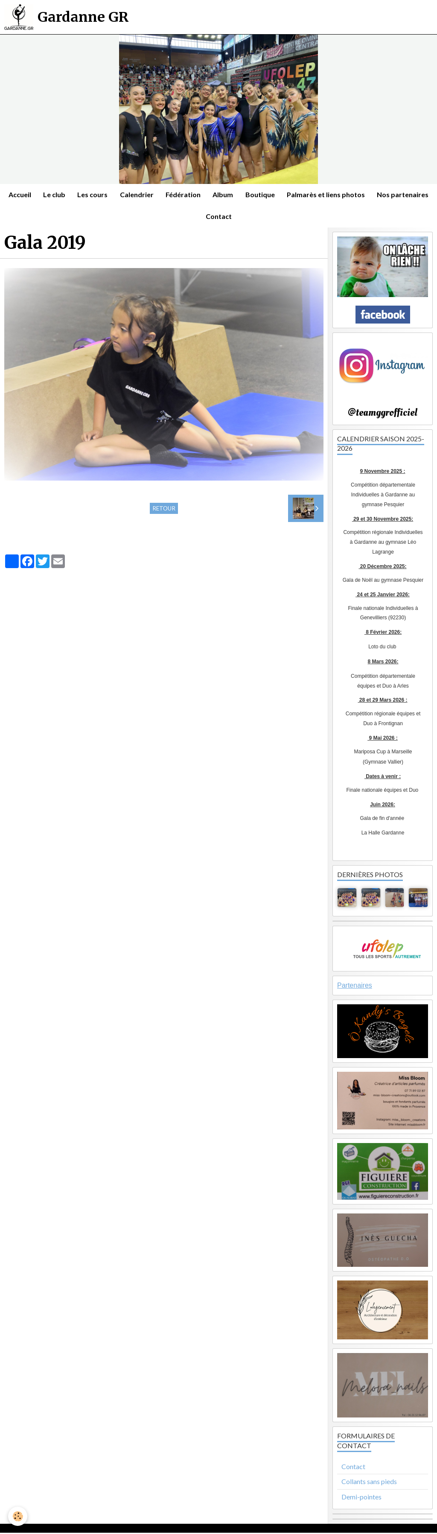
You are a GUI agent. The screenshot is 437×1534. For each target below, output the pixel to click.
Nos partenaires (199, 217)
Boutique (294, 195)
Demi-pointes (361, 1498)
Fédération (215, 195)
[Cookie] (18, 1516)
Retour (163, 510)
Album (256, 195)
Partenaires (354, 987)
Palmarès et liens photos (360, 195)
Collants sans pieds (369, 1483)
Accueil (49, 195)
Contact (251, 217)
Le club (84, 195)
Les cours (123, 195)
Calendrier (168, 195)
